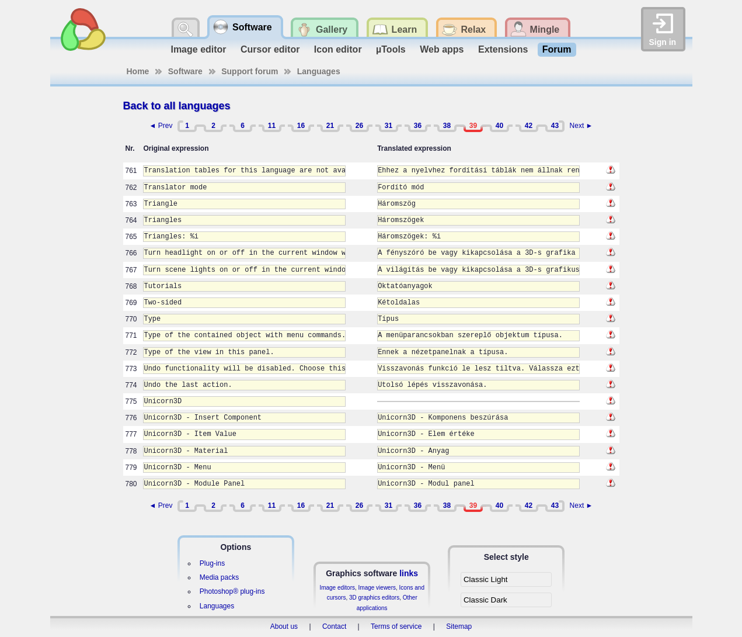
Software (185, 71)
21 (330, 126)
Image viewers (377, 587)
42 (528, 126)
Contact (334, 626)
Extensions (503, 49)
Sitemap (459, 626)
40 (499, 126)
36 (417, 126)
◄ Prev (161, 126)
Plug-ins (212, 563)
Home (138, 71)
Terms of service (396, 626)
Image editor (198, 49)
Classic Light (486, 579)
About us (284, 626)
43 (555, 126)
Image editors (337, 587)
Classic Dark (485, 600)
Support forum (249, 71)
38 (447, 126)
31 (388, 126)
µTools (391, 49)
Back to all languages (177, 106)
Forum (557, 49)
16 (301, 126)
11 (272, 126)
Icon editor (338, 49)
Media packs (219, 577)
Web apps (442, 49)
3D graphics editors (374, 597)
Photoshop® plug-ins (232, 591)
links (408, 573)
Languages (318, 71)
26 (359, 126)
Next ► (581, 126)
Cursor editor (270, 49)
